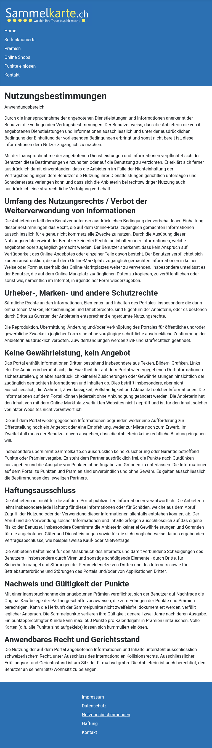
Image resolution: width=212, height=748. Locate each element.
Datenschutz (94, 706)
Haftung (90, 723)
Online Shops (17, 57)
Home (10, 30)
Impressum (93, 697)
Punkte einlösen (20, 66)
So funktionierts (20, 39)
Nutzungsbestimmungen (106, 714)
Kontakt (12, 75)
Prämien (12, 48)
